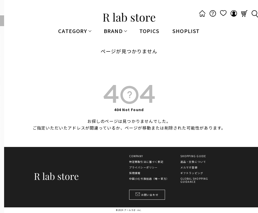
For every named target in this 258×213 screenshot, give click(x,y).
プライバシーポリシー (143, 167)
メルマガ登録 (189, 167)
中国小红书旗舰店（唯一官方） (149, 178)
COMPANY (136, 156)
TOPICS (149, 31)
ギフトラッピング (191, 173)
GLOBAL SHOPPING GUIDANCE (194, 180)
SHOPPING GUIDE (193, 156)
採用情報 (135, 173)
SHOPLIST (186, 31)
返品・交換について (193, 161)
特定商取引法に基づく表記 (146, 161)
